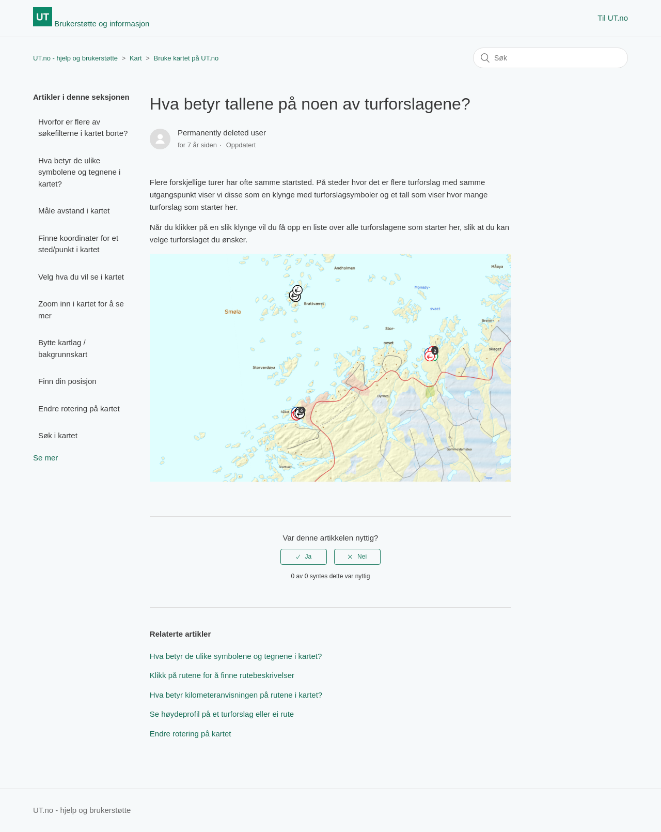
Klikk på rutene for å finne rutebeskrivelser (222, 675)
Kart (136, 58)
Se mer (45, 457)
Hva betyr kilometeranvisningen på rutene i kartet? (236, 694)
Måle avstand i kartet (73, 210)
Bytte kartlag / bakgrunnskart (62, 348)
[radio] (303, 556)
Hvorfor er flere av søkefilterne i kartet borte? (83, 127)
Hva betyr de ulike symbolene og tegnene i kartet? (79, 172)
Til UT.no (612, 17)
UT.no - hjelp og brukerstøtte (75, 58)
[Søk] (550, 58)
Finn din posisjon (67, 381)
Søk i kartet (57, 435)
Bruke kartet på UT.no (186, 58)
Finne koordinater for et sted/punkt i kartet (78, 244)
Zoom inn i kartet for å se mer (81, 309)
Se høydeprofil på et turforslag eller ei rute (222, 714)
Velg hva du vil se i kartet (81, 276)
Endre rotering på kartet (79, 408)
